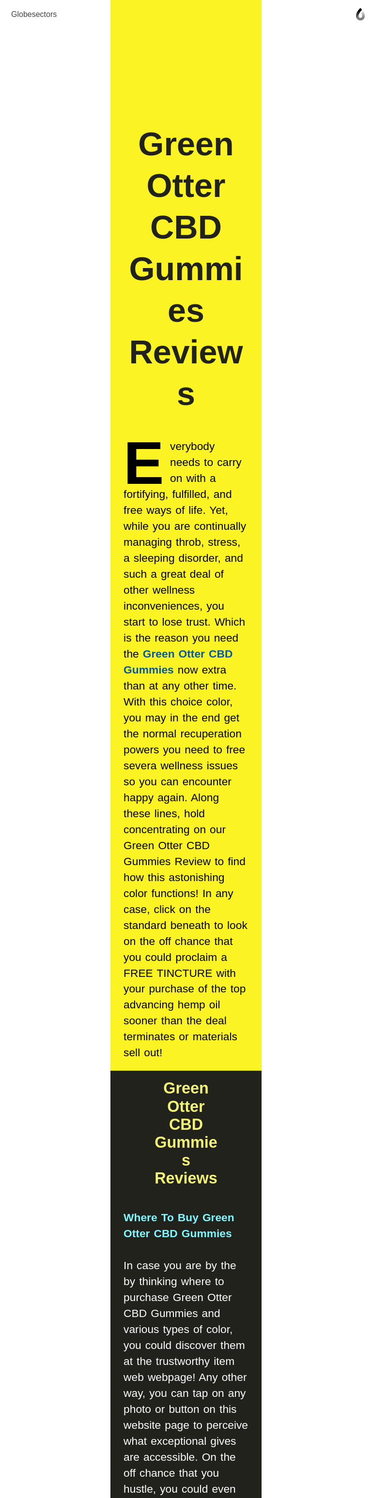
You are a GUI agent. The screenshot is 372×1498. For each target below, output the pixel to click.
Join (186, 1301)
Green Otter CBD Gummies (176, 454)
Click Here (156, 1033)
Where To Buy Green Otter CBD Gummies (146, 730)
